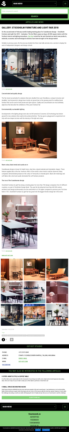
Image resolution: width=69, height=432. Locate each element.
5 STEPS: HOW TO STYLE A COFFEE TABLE (15, 376)
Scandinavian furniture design (36, 335)
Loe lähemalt (46, 430)
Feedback (34, 420)
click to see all (34, 397)
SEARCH (34, 16)
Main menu (34, 4)
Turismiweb (34, 423)
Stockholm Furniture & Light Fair (17, 335)
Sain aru (38, 430)
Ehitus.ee (34, 426)
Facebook (6, 365)
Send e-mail (23, 358)
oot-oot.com (9, 89)
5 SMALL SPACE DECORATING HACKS (14, 387)
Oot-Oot (30, 36)
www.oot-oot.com (7, 255)
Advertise (34, 417)
